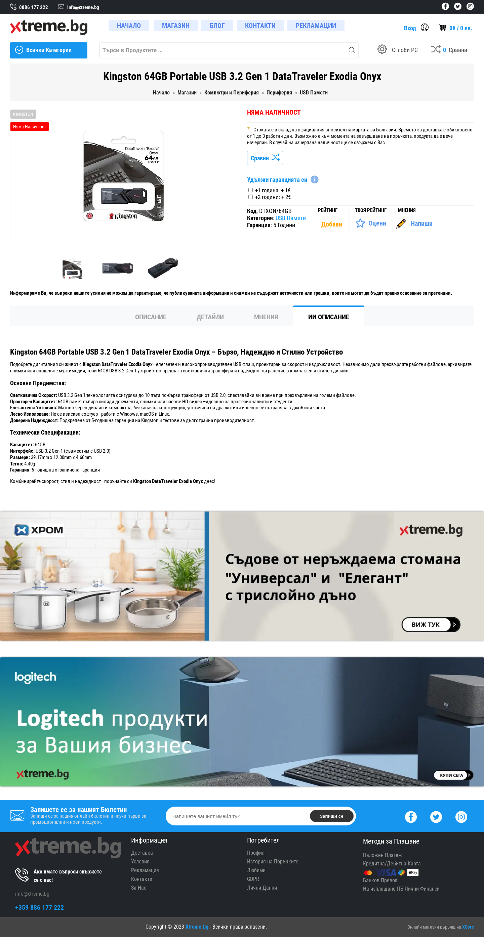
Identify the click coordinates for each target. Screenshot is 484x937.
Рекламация (145, 870)
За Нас (138, 888)
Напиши (422, 223)
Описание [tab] (150, 317)
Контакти (141, 879)
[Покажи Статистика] (332, 224)
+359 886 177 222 (39, 907)
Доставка (142, 853)
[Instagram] (461, 816)
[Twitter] (436, 816)
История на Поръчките (272, 861)
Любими (256, 870)
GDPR (253, 879)
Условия (140, 861)
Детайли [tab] (210, 317)
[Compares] (449, 50)
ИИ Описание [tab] (328, 317)
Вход (410, 28)
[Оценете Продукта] (370, 223)
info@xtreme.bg (32, 894)
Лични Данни (262, 888)
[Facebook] (411, 816)
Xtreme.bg (197, 927)
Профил (256, 853)
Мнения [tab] (266, 317)
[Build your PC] (397, 50)
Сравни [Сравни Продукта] (265, 158)
